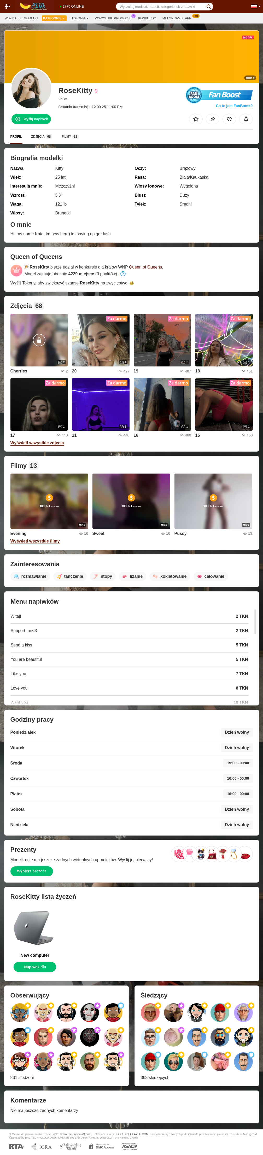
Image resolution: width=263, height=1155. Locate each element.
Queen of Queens (145, 267)
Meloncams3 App (178, 17)
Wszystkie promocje (115, 17)
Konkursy (147, 18)
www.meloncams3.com (76, 1134)
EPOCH (119, 1134)
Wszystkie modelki (21, 18)
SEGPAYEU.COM (137, 1134)
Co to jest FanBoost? (234, 106)
